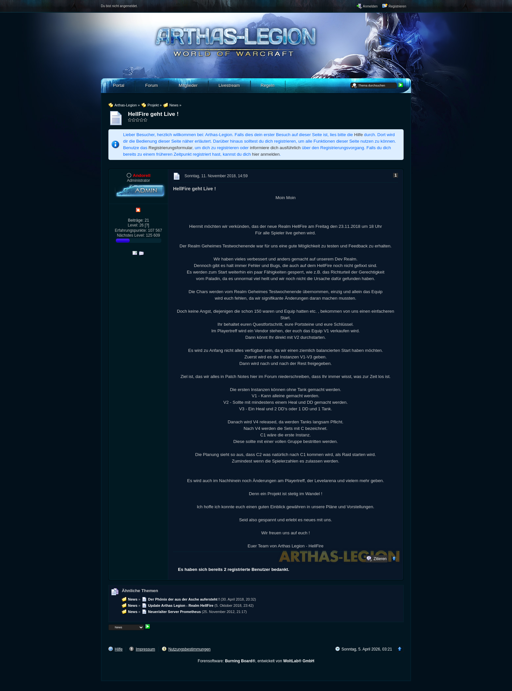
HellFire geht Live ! (153, 114)
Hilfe (358, 134)
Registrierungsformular (170, 147)
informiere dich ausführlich (275, 147)
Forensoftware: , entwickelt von (256, 661)
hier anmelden (266, 154)
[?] (147, 225)
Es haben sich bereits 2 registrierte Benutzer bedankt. (233, 569)
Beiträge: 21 (138, 220)
